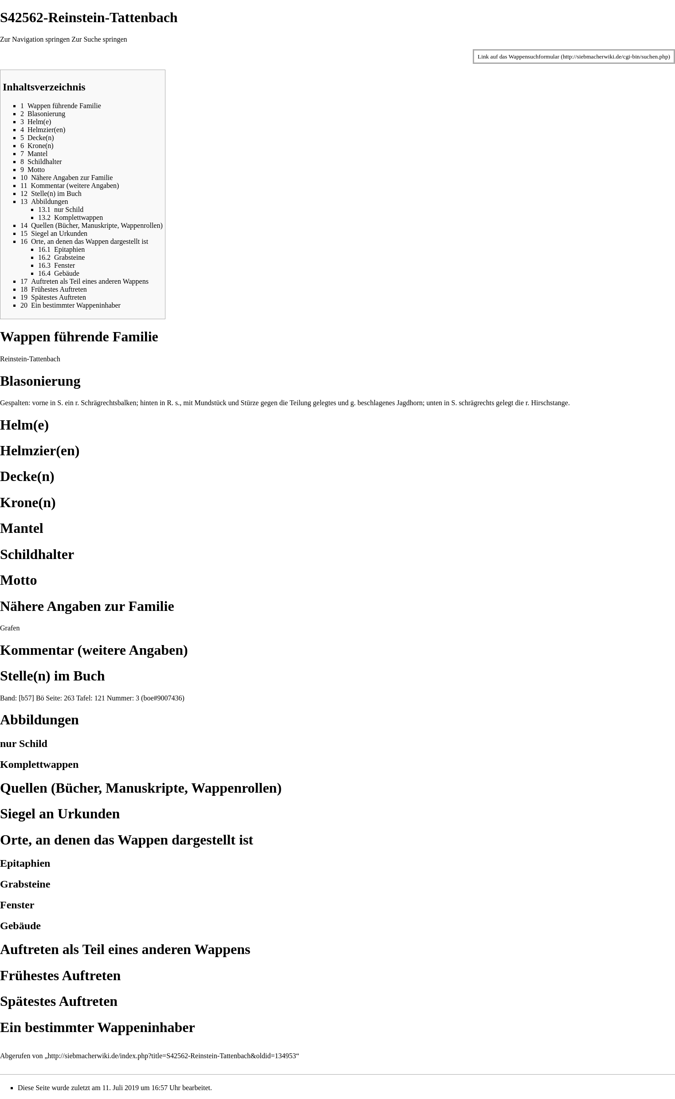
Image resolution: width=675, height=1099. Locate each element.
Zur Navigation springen (35, 39)
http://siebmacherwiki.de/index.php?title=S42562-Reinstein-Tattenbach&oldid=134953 (172, 1056)
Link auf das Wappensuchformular (518, 56)
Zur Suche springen (99, 39)
